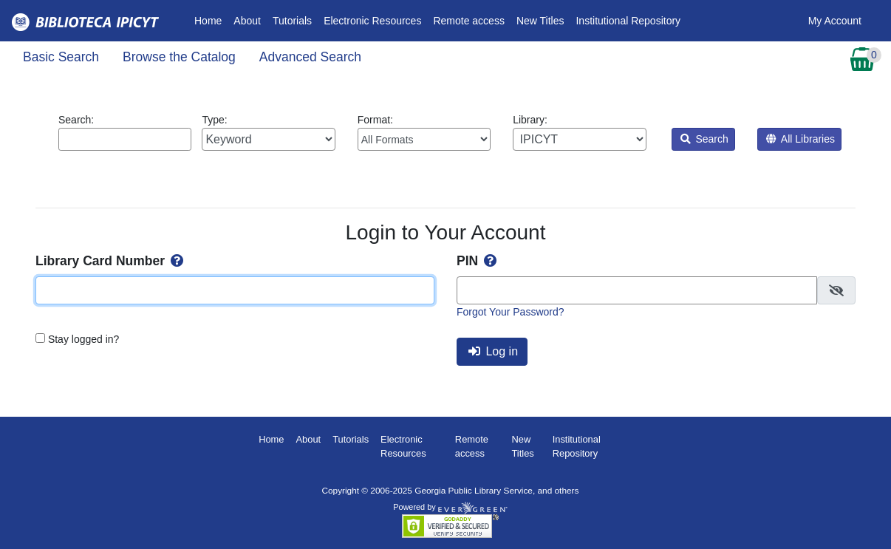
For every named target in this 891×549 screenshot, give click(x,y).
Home (211, 20)
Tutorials (292, 21)
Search (704, 139)
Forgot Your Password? (510, 312)
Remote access (468, 21)
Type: (268, 132)
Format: (424, 132)
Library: (579, 132)
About (247, 21)
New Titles (540, 21)
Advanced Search (310, 57)
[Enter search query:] (124, 139)
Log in (493, 351)
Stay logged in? (84, 339)
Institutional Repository (628, 21)
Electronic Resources (372, 21)
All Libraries (800, 139)
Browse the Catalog (179, 57)
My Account (834, 21)
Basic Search (61, 57)
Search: (124, 132)
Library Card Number (110, 260)
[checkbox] (836, 290)
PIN (478, 260)
